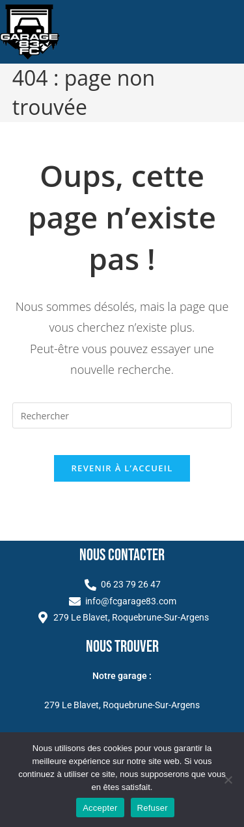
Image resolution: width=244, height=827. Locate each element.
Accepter (100, 808)
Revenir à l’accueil (121, 468)
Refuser (152, 808)
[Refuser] (227, 779)
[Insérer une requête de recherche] (122, 415)
